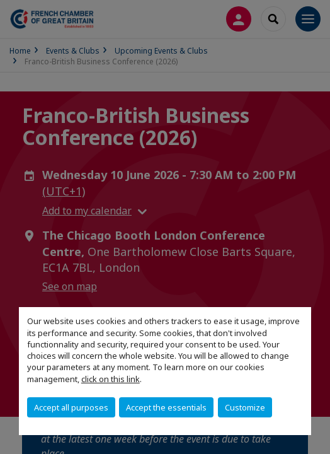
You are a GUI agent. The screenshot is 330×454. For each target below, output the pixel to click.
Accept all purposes (71, 407)
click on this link (110, 379)
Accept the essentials (166, 407)
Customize (245, 407)
